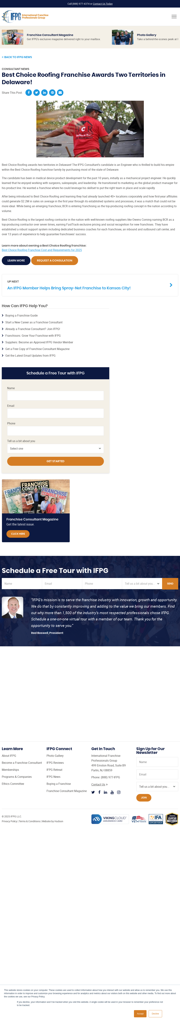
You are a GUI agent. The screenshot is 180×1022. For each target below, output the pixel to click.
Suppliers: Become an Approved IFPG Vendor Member (39, 342)
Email (10, 406)
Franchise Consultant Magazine (50, 35)
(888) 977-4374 (81, 3)
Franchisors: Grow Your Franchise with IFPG (33, 336)
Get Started (55, 461)
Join (144, 797)
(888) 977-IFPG (110, 777)
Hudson (58, 821)
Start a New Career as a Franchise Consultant (34, 322)
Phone (11, 423)
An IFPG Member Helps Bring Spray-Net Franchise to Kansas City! (87, 285)
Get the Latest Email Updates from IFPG (30, 356)
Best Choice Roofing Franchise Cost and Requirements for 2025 (42, 250)
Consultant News (15, 69)
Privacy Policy (9, 821)
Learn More (16, 260)
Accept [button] (140, 1013)
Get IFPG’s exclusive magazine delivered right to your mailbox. (64, 39)
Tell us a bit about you (21, 441)
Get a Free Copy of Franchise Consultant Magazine (37, 349)
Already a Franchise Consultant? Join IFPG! (32, 329)
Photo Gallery (146, 35)
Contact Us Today (103, 3)
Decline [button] (155, 1013)
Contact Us (99, 784)
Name (11, 388)
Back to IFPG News (17, 57)
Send (170, 583)
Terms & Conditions (29, 821)
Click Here (18, 534)
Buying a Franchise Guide (21, 315)
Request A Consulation (54, 260)
